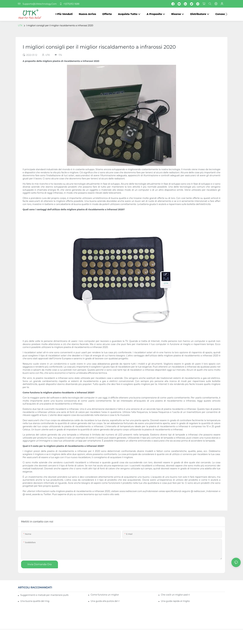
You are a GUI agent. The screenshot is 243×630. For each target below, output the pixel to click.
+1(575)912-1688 (69, 3)
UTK (20, 25)
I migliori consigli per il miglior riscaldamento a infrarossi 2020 (59, 25)
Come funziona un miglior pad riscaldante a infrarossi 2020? (105, 594)
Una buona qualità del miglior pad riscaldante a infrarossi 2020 (34, 601)
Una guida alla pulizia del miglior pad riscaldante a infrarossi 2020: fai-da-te (105, 601)
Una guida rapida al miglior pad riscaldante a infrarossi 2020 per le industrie (175, 601)
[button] (226, 14)
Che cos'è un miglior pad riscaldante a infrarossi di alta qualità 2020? (175, 594)
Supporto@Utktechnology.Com (38, 3)
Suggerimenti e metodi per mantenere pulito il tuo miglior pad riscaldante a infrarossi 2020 (44, 595)
